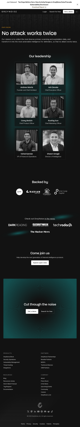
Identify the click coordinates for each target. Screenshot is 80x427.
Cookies (42, 424)
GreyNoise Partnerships (48, 357)
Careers (43, 392)
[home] (9, 11)
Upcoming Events (46, 386)
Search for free (55, 12)
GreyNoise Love (46, 395)
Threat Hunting (8, 365)
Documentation (8, 389)
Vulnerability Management (11, 362)
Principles (56, 424)
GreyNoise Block (8, 357)
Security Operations (9, 359)
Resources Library (9, 381)
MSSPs (43, 362)
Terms (23, 424)
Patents (49, 424)
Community (44, 389)
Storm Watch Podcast (10, 384)
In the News (44, 384)
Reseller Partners (46, 359)
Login (45, 12)
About (43, 378)
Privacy (29, 424)
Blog (4, 378)
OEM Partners (45, 368)
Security (35, 424)
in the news (50, 218)
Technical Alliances (47, 365)
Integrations (7, 368)
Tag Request (7, 386)
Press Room (45, 381)
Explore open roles (40, 263)
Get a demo (68, 12)
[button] (76, 11)
